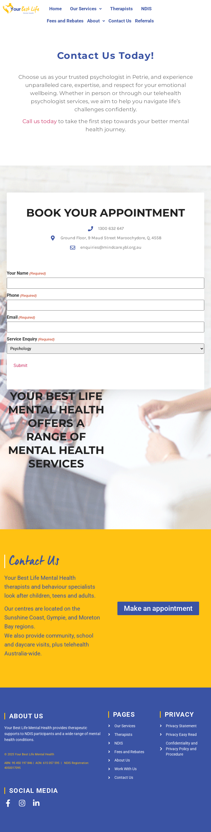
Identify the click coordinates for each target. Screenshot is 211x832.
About (96, 20)
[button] (86, 9)
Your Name (26, 271)
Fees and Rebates (65, 20)
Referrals (144, 20)
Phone (22, 293)
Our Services (86, 8)
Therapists (121, 8)
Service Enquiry (31, 337)
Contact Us (119, 20)
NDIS (146, 8)
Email (21, 315)
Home (55, 8)
